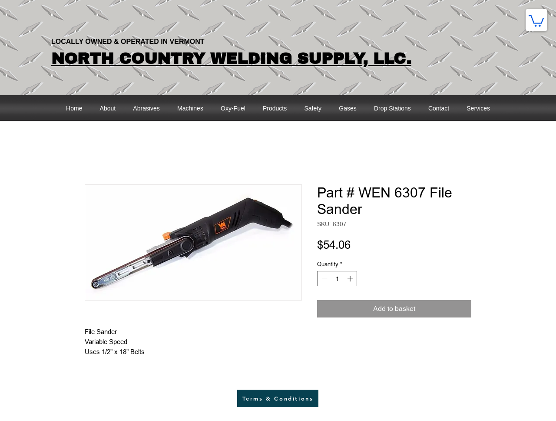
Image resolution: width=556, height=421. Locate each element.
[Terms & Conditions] (277, 398)
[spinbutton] (337, 278)
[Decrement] (323, 278)
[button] (536, 20)
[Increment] (351, 278)
